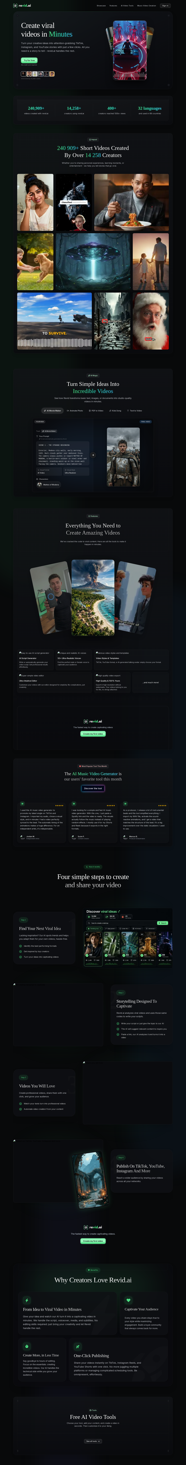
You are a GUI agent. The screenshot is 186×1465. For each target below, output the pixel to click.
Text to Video (134, 410)
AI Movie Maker (52, 410)
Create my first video (93, 1241)
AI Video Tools (127, 6)
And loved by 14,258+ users (30, 79)
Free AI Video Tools (93, 1417)
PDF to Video (96, 410)
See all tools (93, 1441)
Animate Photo (75, 410)
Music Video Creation (146, 6)
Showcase (101, 6)
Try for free (29, 60)
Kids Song (115, 410)
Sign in (165, 6)
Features (113, 6)
